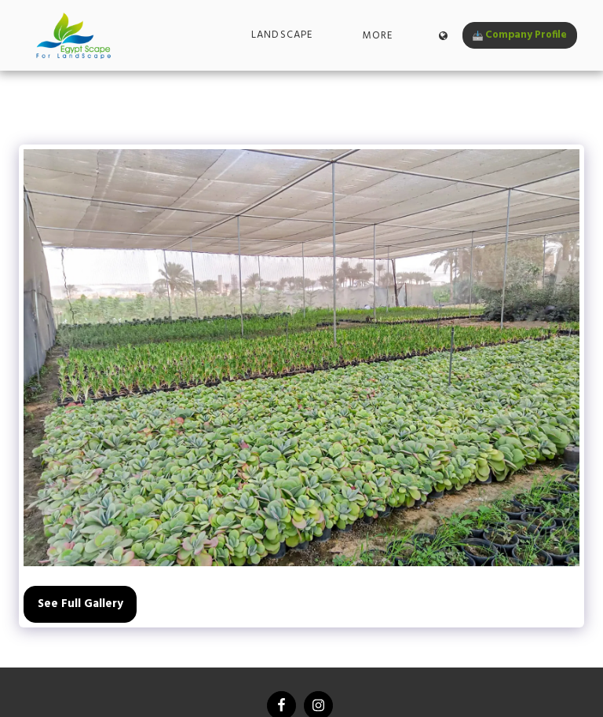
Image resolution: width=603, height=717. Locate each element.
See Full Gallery (80, 603)
